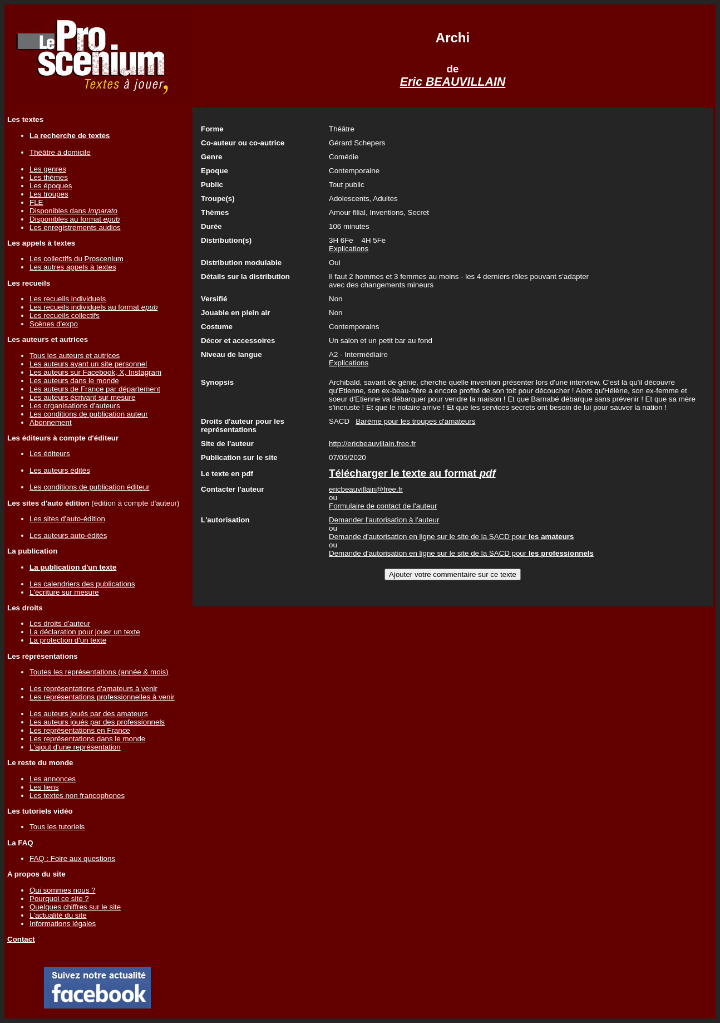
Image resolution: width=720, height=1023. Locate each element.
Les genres (47, 169)
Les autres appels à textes (72, 267)
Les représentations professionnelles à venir (102, 697)
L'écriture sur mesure (64, 592)
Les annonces (52, 779)
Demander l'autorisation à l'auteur (384, 520)
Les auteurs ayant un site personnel (88, 364)
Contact (21, 939)
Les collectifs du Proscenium (76, 258)
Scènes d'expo (53, 324)
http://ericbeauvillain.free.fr (372, 443)
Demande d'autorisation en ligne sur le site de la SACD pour (451, 536)
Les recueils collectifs (64, 315)
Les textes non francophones (77, 795)
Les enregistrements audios (75, 227)
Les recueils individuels (67, 299)
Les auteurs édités (59, 470)
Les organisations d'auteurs (74, 406)
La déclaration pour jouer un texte (84, 632)
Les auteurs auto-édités (68, 535)
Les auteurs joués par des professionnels (97, 722)
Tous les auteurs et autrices (74, 355)
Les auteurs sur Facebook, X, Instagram (95, 372)
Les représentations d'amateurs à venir (93, 688)
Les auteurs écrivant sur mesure (82, 397)
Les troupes (48, 194)
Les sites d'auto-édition (67, 519)
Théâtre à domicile (60, 152)
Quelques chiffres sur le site (75, 907)
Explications (348, 248)
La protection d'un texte (67, 640)
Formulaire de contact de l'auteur (383, 506)
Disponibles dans (73, 211)
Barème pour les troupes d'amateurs (415, 421)
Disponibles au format (74, 219)
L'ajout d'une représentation (75, 747)
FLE (36, 202)
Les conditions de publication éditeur (89, 487)
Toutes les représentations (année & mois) (99, 672)
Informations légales (62, 923)
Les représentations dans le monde (87, 739)
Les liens (44, 787)
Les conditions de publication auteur (88, 414)
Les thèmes (48, 177)
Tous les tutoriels (57, 827)
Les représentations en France (79, 730)
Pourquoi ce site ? (59, 898)
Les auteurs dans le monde (74, 380)
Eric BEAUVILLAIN (453, 82)
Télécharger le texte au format (412, 473)
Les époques (50, 186)
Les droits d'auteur (59, 623)
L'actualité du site (58, 915)
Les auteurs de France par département (94, 389)
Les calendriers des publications (82, 584)
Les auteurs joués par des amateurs (88, 713)
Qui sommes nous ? (62, 890)
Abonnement (50, 422)
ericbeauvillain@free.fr (366, 489)
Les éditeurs (49, 453)
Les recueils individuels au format (93, 307)
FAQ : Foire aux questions (72, 858)
